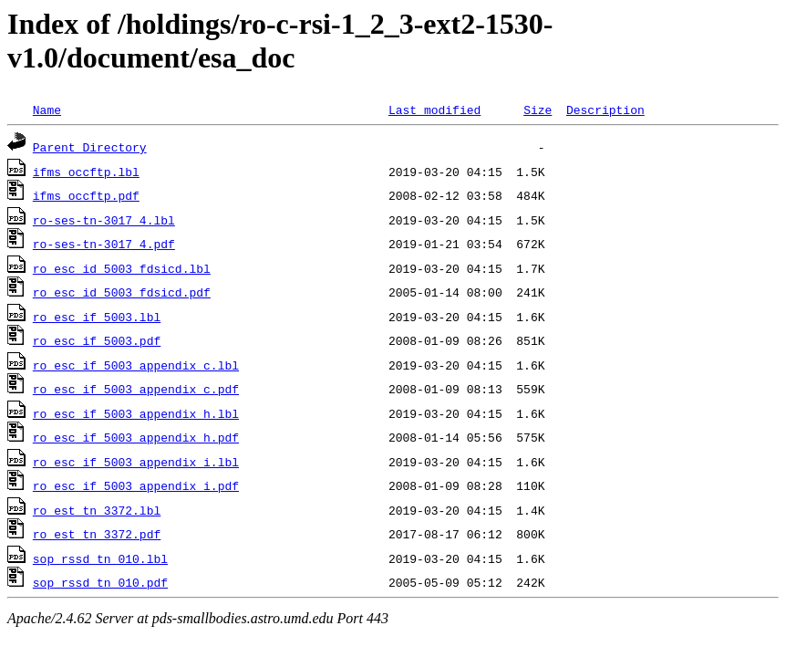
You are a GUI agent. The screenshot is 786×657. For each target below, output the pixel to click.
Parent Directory (90, 147)
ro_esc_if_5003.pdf (96, 340)
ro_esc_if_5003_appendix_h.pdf (136, 437)
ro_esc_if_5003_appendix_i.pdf (136, 485)
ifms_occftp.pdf (86, 195)
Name (47, 109)
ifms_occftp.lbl (86, 171)
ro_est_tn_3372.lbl (96, 510)
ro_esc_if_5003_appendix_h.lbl (136, 413)
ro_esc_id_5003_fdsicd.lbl (122, 268)
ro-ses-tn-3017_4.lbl (104, 220)
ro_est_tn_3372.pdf (96, 534)
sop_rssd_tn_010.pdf (100, 582)
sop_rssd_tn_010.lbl (100, 558)
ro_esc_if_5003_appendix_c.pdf (136, 389)
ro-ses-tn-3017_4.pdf (104, 243)
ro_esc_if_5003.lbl (96, 316)
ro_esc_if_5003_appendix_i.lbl (136, 462)
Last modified (434, 109)
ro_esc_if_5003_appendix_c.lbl (136, 365)
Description (605, 109)
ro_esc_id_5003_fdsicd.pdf (122, 292)
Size (537, 109)
